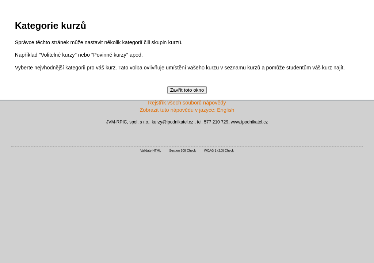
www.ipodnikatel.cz (249, 122)
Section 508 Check (182, 150)
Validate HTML (150, 150)
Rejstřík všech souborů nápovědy (187, 103)
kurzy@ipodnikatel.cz (173, 122)
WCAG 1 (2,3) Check (219, 150)
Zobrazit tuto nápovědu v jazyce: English (187, 110)
